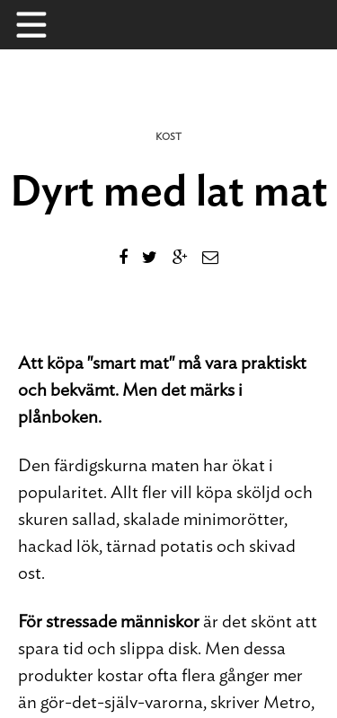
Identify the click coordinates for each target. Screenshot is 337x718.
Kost (168, 137)
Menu (40, 24)
